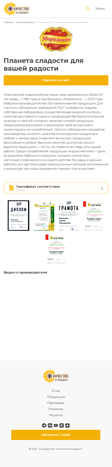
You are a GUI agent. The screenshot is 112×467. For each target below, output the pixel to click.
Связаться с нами (55, 435)
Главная (8, 22)
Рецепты (56, 415)
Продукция (56, 397)
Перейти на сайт (56, 80)
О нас (56, 390)
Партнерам (55, 403)
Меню (100, 8)
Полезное (55, 409)
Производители (25, 22)
